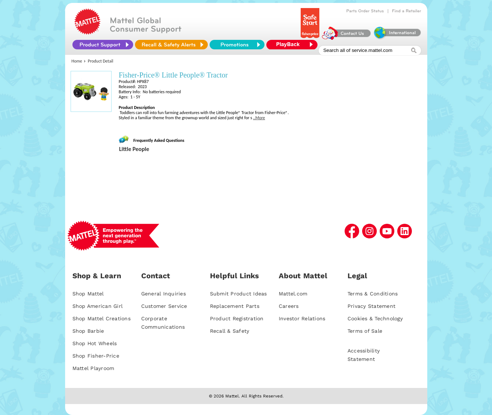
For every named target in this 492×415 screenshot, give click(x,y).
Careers (289, 306)
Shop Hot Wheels (94, 343)
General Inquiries (163, 294)
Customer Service (164, 306)
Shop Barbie (88, 331)
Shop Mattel (88, 294)
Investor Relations (302, 318)
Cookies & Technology (375, 318)
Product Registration (237, 318)
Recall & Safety (229, 331)
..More (259, 117)
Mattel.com (293, 294)
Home (76, 61)
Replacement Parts (234, 306)
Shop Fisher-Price (95, 356)
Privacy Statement (371, 306)
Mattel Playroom (93, 368)
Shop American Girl (97, 306)
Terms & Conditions (373, 294)
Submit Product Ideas (238, 294)
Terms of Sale (365, 331)
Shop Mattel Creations (101, 318)
